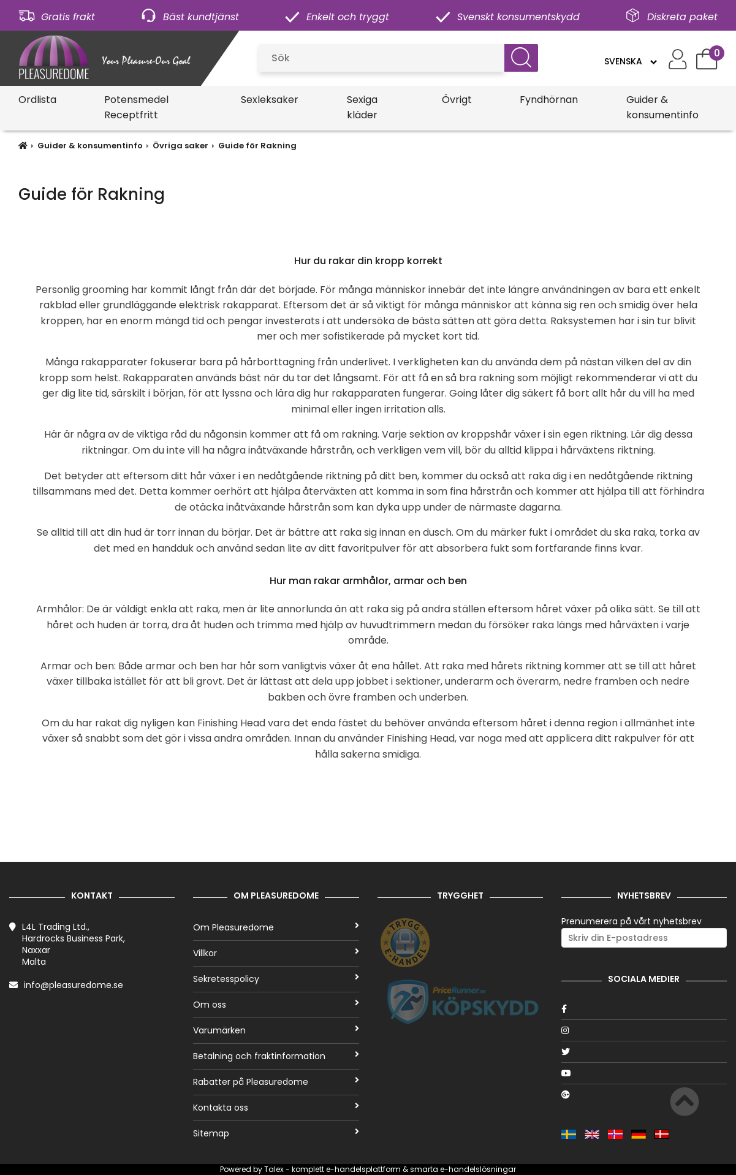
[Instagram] (644, 1030)
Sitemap (276, 1133)
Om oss (276, 1004)
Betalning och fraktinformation (276, 1056)
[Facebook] (644, 1008)
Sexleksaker (269, 100)
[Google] (644, 1094)
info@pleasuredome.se (73, 985)
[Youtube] (644, 1073)
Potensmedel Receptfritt (136, 107)
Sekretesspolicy (276, 979)
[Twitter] (644, 1051)
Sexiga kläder (362, 107)
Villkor (276, 953)
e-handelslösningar (478, 1169)
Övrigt (457, 100)
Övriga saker (180, 145)
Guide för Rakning (257, 145)
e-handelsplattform (363, 1169)
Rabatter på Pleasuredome (276, 1082)
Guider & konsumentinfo (662, 107)
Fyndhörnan (549, 100)
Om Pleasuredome (276, 927)
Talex (274, 1169)
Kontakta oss (276, 1107)
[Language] (630, 61)
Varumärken (276, 1030)
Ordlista (37, 100)
